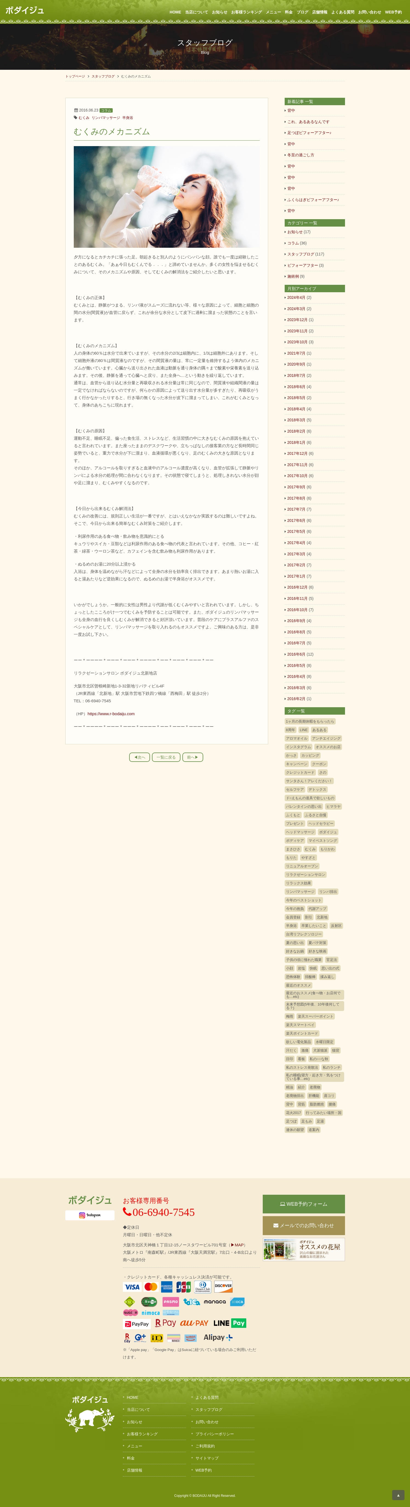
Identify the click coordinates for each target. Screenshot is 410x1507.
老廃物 (315, 1087)
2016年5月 (296, 665)
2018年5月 (296, 397)
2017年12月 (297, 453)
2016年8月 (296, 632)
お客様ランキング (246, 12)
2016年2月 (296, 699)
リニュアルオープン (302, 866)
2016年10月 (297, 610)
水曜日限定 (324, 1042)
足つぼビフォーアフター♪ (309, 132)
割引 (308, 917)
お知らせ (219, 12)
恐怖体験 (293, 977)
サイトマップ (207, 1458)
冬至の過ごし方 (300, 155)
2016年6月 (296, 654)
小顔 (289, 968)
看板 (301, 1059)
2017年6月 (296, 520)
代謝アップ (317, 909)
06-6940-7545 (159, 1212)
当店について (196, 12)
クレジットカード (300, 772)
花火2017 (293, 1113)
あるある (319, 730)
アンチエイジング (326, 738)
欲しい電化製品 (298, 1042)
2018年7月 (296, 375)
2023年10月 (297, 342)
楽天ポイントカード (302, 1033)
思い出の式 (330, 968)
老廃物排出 (295, 1096)
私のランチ (332, 1067)
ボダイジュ (328, 832)
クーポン (319, 764)
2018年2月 (296, 431)
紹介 (301, 1087)
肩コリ (329, 1096)
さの (322, 772)
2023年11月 (297, 331)
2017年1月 (296, 576)
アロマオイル (296, 738)
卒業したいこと (313, 926)
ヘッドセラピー (321, 823)
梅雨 (289, 1016)
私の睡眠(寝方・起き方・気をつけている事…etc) (313, 1077)
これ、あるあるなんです (308, 121)
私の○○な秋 (319, 1059)
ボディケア (295, 841)
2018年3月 (296, 420)
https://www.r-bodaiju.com (111, 713)
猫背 (335, 1050)
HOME (175, 12)
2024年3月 (296, 309)
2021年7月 (296, 353)
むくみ (84, 118)
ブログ (302, 12)
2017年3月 (296, 554)
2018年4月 (296, 409)
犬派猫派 (320, 1050)
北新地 (322, 917)
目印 (289, 1059)
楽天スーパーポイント (315, 1016)
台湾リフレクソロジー (304, 934)
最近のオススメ (298, 985)
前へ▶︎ (193, 757)
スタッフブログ (103, 76)
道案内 (314, 1130)
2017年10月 (297, 475)
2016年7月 (296, 643)
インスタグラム (298, 747)
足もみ (306, 1121)
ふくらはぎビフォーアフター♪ (313, 199)
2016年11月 (297, 598)
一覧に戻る (166, 757)
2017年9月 (296, 487)
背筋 (301, 1104)
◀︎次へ (139, 757)
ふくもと (293, 815)
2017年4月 (296, 543)
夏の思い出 (295, 943)
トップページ (75, 76)
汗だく (291, 1050)
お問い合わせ (369, 12)
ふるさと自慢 (315, 815)
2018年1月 (296, 442)
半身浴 (127, 118)
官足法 (331, 960)
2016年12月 (297, 587)
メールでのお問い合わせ (303, 1225)
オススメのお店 (328, 747)
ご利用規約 (205, 1446)
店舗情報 (319, 12)
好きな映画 (317, 951)
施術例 (293, 276)
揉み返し (327, 977)
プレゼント (295, 823)
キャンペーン (296, 764)
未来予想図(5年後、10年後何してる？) (313, 1006)
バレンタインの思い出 (304, 806)
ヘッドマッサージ (300, 832)
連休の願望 (295, 1130)
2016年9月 (296, 621)
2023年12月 (297, 319)
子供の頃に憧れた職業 (304, 960)
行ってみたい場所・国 (323, 1113)
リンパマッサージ (106, 118)
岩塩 (301, 968)
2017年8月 (296, 498)
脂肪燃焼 (317, 1104)
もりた (291, 858)
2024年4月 (296, 297)
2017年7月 (296, 509)
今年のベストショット (304, 900)
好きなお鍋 (295, 951)
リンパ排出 (328, 892)
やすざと (308, 858)
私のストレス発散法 (302, 1067)
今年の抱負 (295, 909)
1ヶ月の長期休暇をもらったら (310, 721)
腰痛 (332, 1104)
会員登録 (293, 917)
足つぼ (291, 1121)
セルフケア (295, 789)
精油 (289, 1087)
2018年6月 (296, 387)
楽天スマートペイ (300, 1025)
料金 (289, 12)
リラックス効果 (298, 883)
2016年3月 (296, 688)
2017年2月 (296, 565)
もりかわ (327, 849)
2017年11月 (297, 465)
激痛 (305, 1050)
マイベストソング (323, 841)
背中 (291, 110)
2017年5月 (296, 531)
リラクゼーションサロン (305, 875)
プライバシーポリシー (215, 1434)
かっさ (291, 755)
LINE (304, 730)
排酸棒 (310, 977)
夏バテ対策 (317, 943)
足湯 (320, 1121)
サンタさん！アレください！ (309, 781)
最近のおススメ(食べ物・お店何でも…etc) (313, 995)
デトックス (317, 789)
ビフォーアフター (302, 265)
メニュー (273, 12)
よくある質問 (342, 12)
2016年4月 (296, 676)
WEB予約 (393, 12)
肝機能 (314, 1096)
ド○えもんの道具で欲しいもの (310, 798)
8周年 (290, 730)
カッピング (310, 755)
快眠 (313, 968)
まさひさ (293, 849)
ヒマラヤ (333, 806)
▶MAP (237, 1245)
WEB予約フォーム (303, 1204)
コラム (106, 110)
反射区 (336, 926)
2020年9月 (296, 364)
